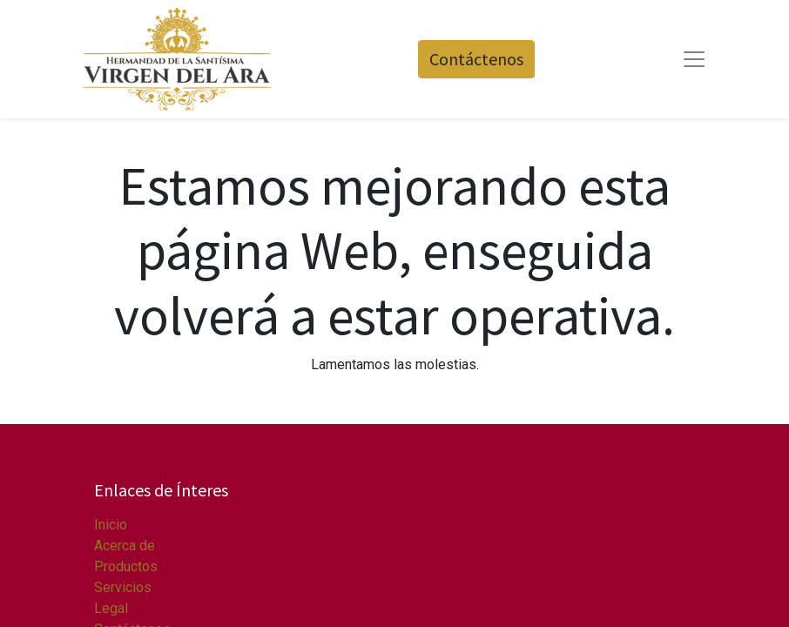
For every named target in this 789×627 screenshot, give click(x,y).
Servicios (123, 587)
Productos (126, 566)
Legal (111, 608)
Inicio (110, 524)
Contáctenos (476, 59)
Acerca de (124, 545)
